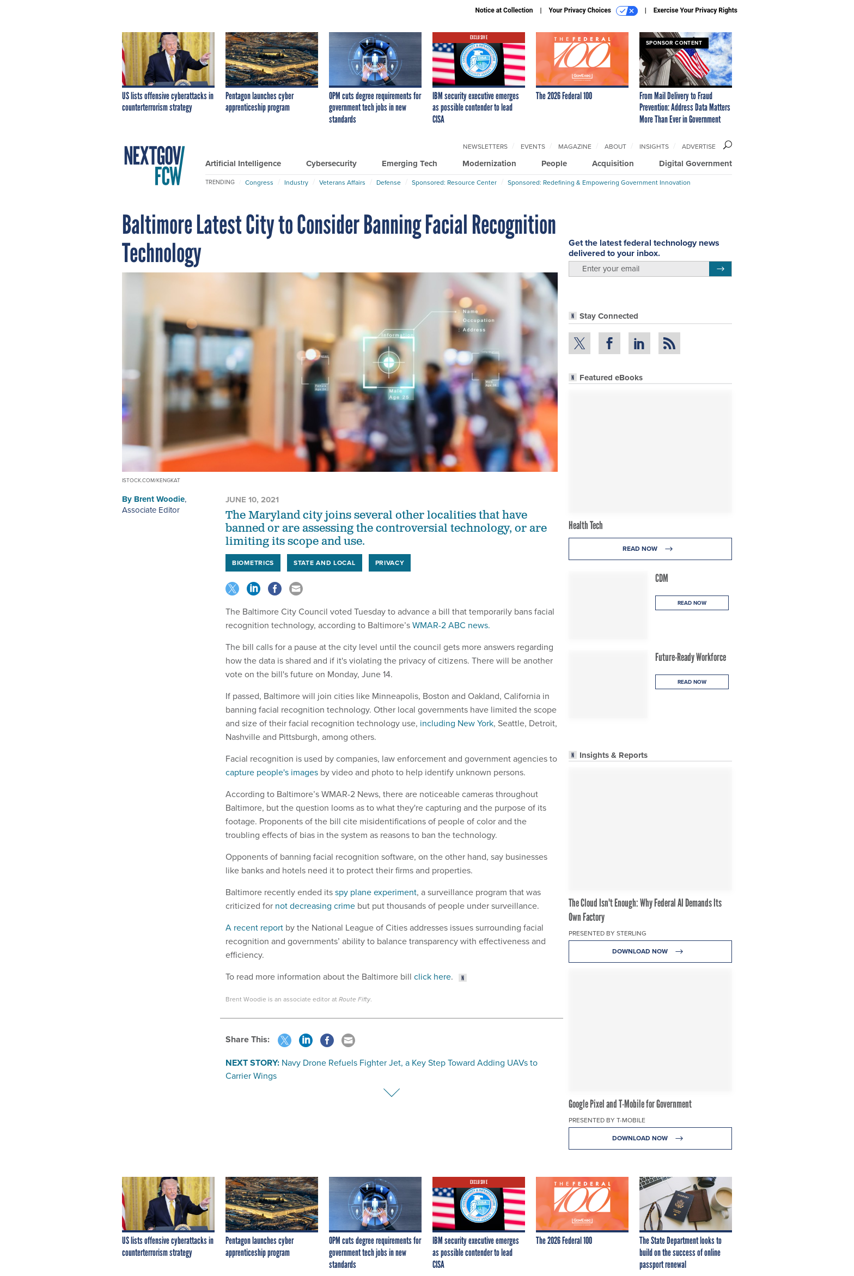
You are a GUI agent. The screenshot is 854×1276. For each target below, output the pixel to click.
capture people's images (271, 772)
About (615, 146)
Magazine (574, 146)
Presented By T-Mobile (607, 1120)
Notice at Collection (504, 10)
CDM (661, 578)
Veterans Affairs (342, 182)
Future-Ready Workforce (690, 657)
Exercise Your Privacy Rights (695, 10)
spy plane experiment (376, 892)
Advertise (699, 146)
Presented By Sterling (607, 933)
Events (533, 146)
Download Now (650, 951)
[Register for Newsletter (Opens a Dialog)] (720, 269)
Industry (296, 182)
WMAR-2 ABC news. (452, 625)
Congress (259, 182)
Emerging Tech (409, 163)
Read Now (651, 549)
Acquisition (613, 163)
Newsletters (485, 146)
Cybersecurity (331, 163)
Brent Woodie (159, 499)
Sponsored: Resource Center (454, 182)
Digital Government (695, 163)
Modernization (489, 163)
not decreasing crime (315, 906)
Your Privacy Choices (593, 11)
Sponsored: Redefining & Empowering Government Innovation (599, 182)
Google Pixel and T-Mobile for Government (630, 1103)
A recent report (254, 927)
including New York (456, 723)
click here (432, 976)
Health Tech (586, 525)
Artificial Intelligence (243, 163)
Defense (388, 182)
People (554, 163)
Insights (654, 146)
